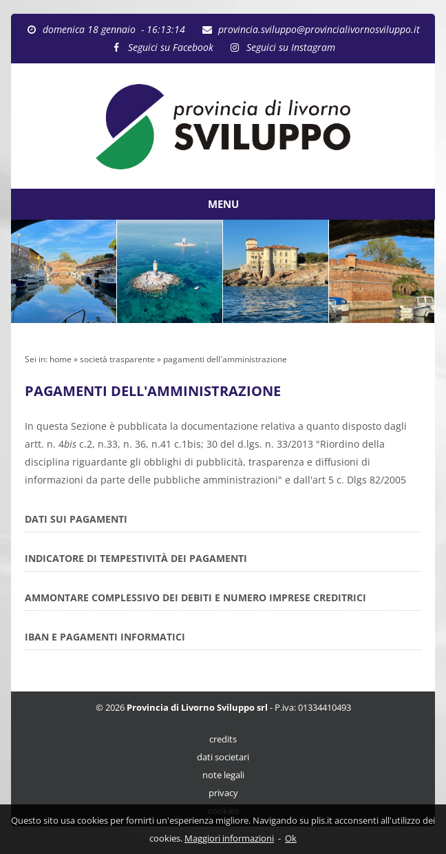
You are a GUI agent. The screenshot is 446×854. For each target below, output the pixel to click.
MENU (223, 204)
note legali (223, 775)
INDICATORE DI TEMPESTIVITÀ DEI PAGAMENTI (136, 558)
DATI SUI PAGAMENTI (76, 518)
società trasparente (117, 359)
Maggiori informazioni (229, 838)
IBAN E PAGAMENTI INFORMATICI (105, 636)
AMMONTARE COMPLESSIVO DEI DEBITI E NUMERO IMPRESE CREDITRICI (195, 597)
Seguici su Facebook (170, 47)
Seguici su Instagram (290, 47)
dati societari (223, 757)
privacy (223, 793)
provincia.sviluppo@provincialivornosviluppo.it (319, 29)
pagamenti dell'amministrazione (225, 359)
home (61, 359)
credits (223, 739)
